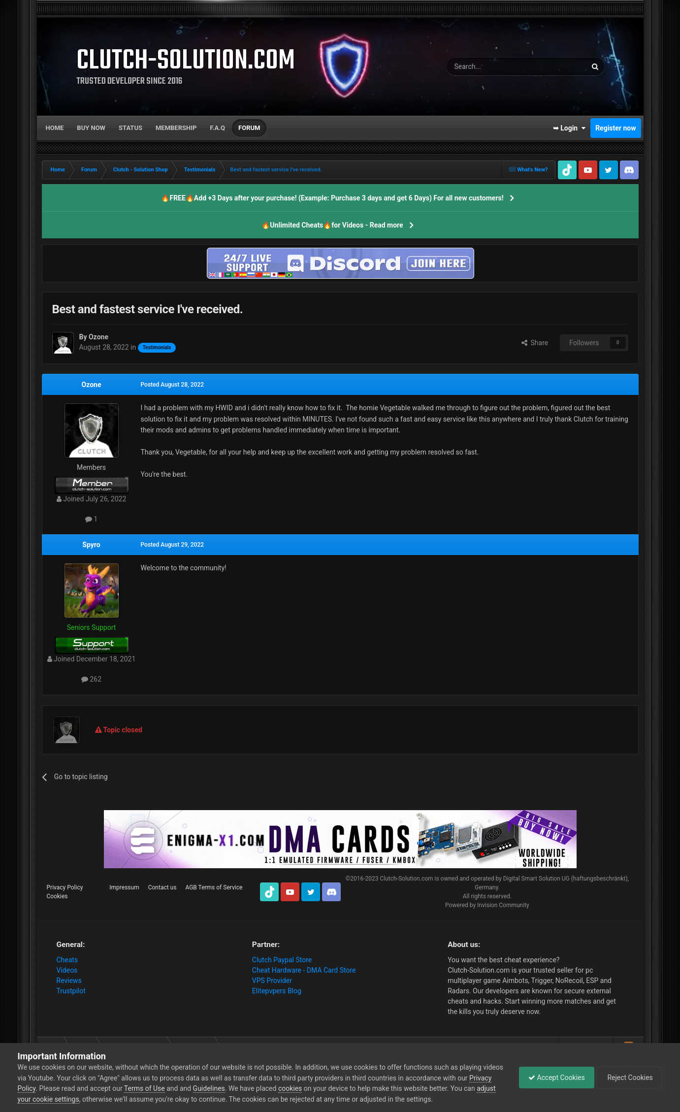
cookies (314, 1088)
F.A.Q (217, 127)
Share (535, 343)
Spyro (91, 545)
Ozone (91, 385)
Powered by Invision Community (487, 905)
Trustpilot (71, 991)
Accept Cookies (554, 1077)
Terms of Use (168, 1088)
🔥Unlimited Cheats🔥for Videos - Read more (332, 225)
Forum (249, 127)
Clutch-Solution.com (406, 878)
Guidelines (233, 1088)
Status (130, 127)
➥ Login (569, 128)
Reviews (69, 980)
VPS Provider (272, 980)
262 (91, 679)
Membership (176, 127)
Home (55, 127)
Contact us (162, 887)
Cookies (57, 896)
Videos (67, 970)
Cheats (67, 960)
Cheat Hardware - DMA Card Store (304, 970)
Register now (615, 128)
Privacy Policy (65, 887)
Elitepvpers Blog (276, 991)
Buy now (91, 127)
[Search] (493, 66)
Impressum (124, 887)
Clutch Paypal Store (282, 960)
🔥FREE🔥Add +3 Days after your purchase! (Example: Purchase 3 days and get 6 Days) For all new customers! (332, 198)
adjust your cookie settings (59, 1099)
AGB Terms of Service (213, 887)
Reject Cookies (628, 1077)
